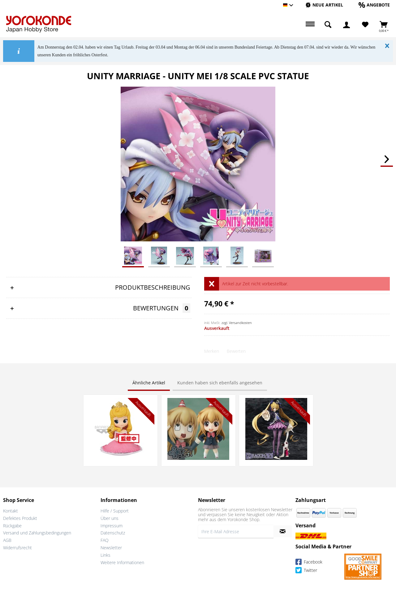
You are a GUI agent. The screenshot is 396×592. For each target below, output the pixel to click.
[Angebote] (374, 4)
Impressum (112, 526)
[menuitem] (324, 5)
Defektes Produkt (20, 518)
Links (105, 555)
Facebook (308, 563)
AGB (7, 540)
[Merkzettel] (365, 24)
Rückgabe (12, 526)
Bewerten (236, 351)
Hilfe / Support (115, 511)
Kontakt (10, 511)
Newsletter (111, 548)
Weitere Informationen (122, 562)
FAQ (105, 540)
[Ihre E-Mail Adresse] (235, 531)
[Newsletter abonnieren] (282, 531)
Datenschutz (113, 533)
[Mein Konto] (346, 24)
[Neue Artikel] (324, 4)
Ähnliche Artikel (148, 383)
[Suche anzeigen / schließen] (328, 24)
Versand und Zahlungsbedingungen (37, 533)
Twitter (306, 571)
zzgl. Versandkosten (237, 322)
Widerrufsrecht (17, 548)
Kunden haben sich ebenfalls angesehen (219, 383)
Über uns (109, 518)
